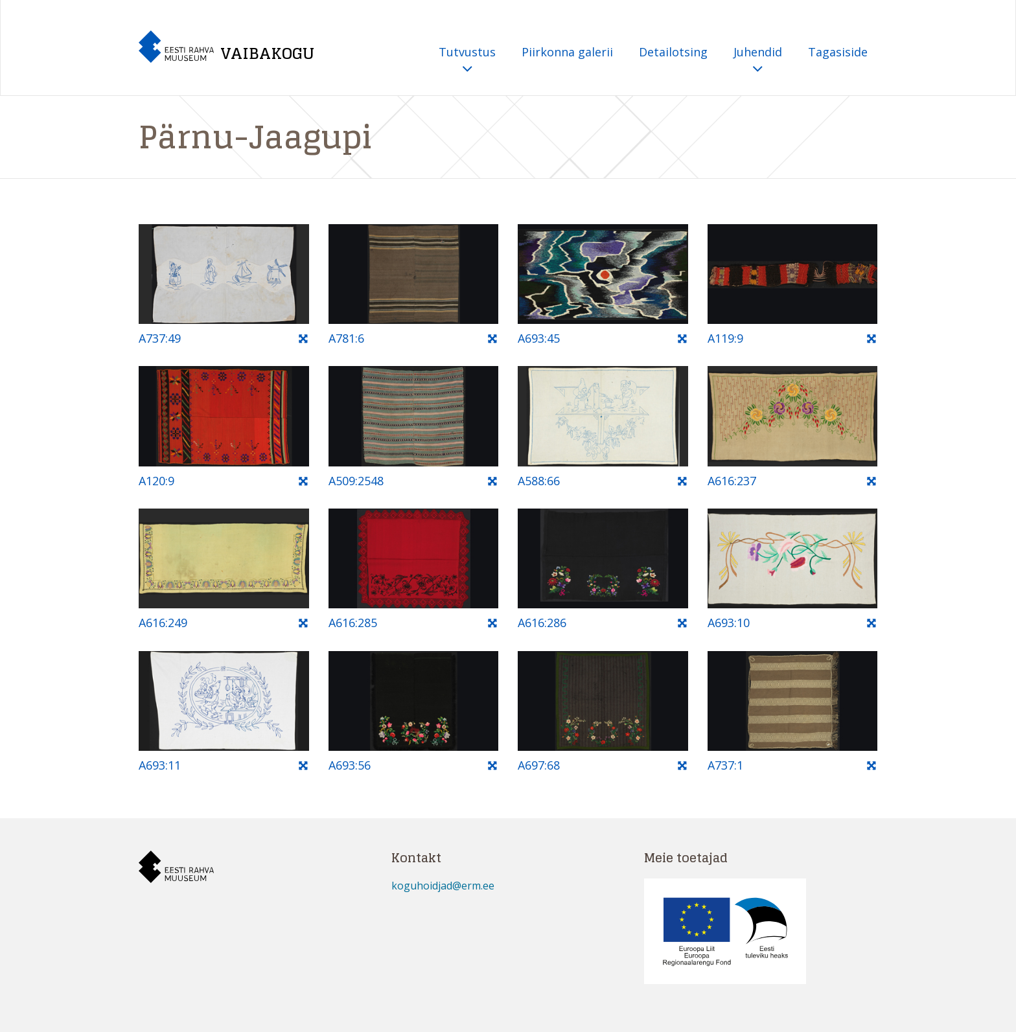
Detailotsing (673, 52)
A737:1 (725, 765)
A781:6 (346, 338)
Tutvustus (467, 60)
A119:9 (725, 338)
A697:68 (539, 765)
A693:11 (160, 765)
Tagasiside (838, 52)
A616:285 (353, 622)
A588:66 (539, 480)
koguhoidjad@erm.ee (442, 885)
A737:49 (160, 338)
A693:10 (729, 622)
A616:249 (163, 622)
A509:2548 (356, 480)
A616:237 (732, 480)
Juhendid (757, 60)
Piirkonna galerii (567, 52)
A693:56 (350, 765)
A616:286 (542, 622)
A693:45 (539, 338)
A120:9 (156, 480)
